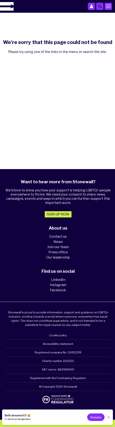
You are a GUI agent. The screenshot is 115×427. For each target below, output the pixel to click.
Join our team (58, 247)
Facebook (58, 290)
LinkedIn (58, 280)
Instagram (58, 285)
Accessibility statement (58, 343)
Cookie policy (58, 335)
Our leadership (58, 257)
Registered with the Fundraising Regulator (58, 378)
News (58, 242)
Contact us (58, 237)
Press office (58, 252)
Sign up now (58, 214)
